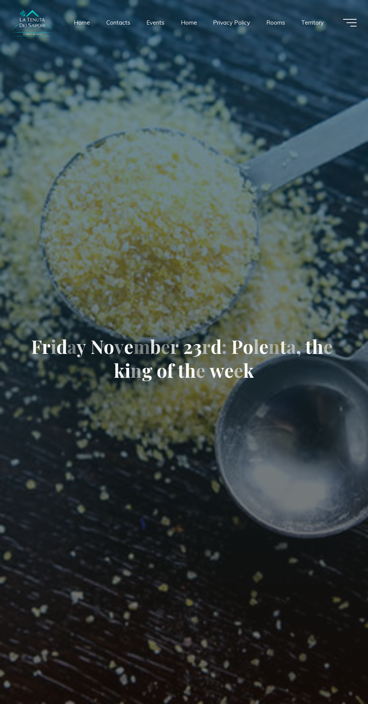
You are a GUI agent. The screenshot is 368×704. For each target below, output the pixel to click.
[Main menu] (350, 22)
